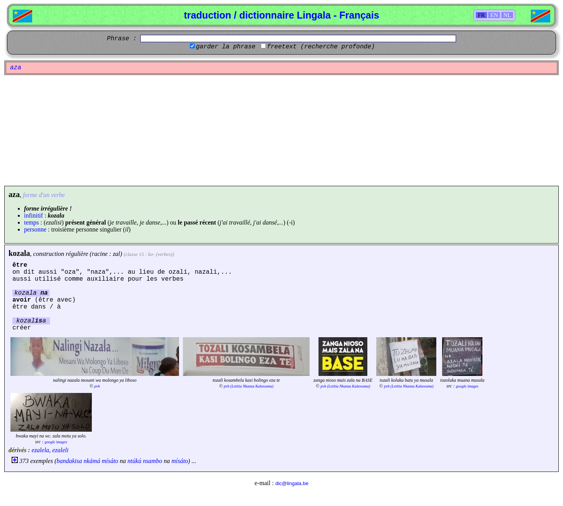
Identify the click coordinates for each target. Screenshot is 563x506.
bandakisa (69, 461)
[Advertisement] (281, 130)
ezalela (40, 450)
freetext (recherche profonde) (321, 46)
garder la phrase (226, 46)
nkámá (92, 461)
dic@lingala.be (291, 483)
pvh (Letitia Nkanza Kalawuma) (249, 386)
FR (481, 15)
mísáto (110, 461)
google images (467, 386)
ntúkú (134, 461)
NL (507, 15)
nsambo (152, 461)
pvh (97, 386)
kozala (19, 253)
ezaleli (60, 450)
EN (494, 15)
